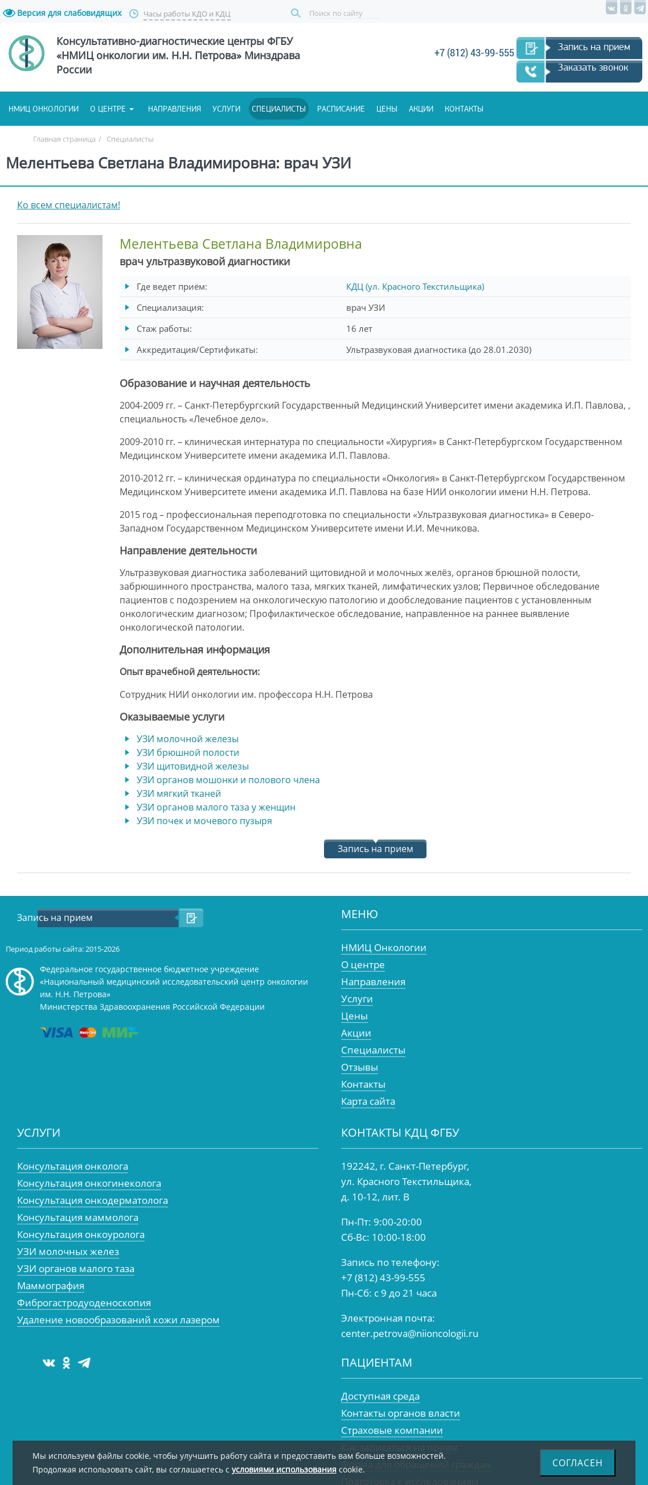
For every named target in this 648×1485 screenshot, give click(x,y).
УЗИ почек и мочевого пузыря (204, 821)
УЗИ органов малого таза (75, 1268)
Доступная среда (380, 1395)
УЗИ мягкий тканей (179, 793)
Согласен (577, 1463)
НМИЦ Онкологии (383, 947)
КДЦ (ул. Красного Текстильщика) (415, 286)
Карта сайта (368, 1101)
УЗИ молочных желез (68, 1251)
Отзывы (359, 1066)
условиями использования (284, 1469)
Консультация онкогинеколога (89, 1183)
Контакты (464, 109)
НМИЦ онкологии (44, 109)
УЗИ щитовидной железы (193, 766)
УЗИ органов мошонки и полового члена (228, 780)
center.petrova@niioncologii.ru (409, 1333)
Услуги (226, 109)
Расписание (341, 109)
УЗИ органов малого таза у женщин (216, 807)
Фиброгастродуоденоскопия (84, 1302)
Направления (174, 109)
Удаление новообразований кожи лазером (118, 1319)
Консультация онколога (72, 1166)
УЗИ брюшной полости (188, 752)
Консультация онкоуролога (81, 1234)
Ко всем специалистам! (68, 205)
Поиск (297, 13)
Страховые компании (392, 1430)
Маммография (50, 1285)
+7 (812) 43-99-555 (474, 52)
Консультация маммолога (77, 1217)
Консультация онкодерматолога (92, 1200)
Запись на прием (594, 46)
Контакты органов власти (400, 1413)
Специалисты (279, 109)
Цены (386, 109)
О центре (108, 109)
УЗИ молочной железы (188, 739)
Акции (421, 109)
